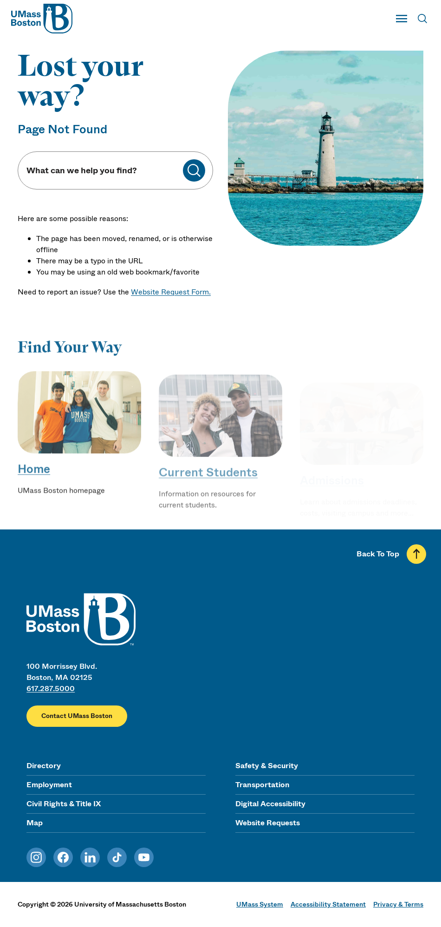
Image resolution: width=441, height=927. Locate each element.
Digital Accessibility (270, 803)
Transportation (262, 784)
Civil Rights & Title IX (63, 803)
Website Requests (267, 822)
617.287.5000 (50, 688)
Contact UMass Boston (76, 716)
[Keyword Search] (104, 170)
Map (34, 822)
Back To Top (378, 553)
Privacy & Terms (398, 904)
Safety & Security (266, 765)
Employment (49, 784)
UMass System (259, 904)
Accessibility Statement (328, 904)
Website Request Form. (171, 292)
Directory (43, 765)
